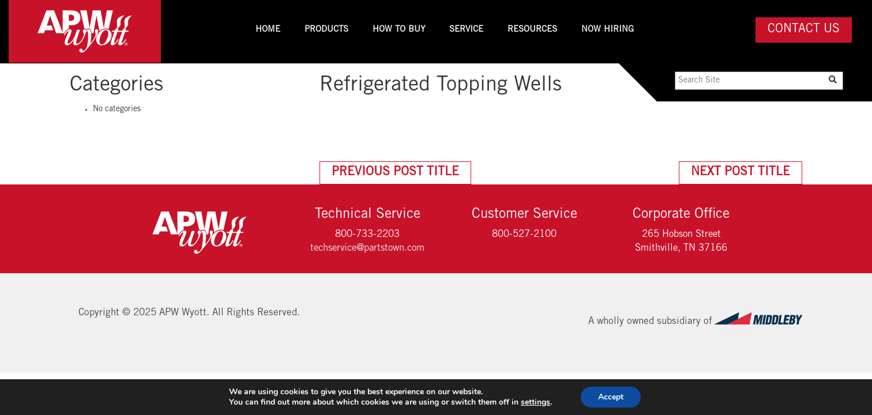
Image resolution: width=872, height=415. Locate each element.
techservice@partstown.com (367, 249)
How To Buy (399, 29)
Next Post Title (740, 173)
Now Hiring (607, 29)
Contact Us (804, 30)
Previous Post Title (395, 173)
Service (466, 29)
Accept (610, 396)
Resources (532, 29)
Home (267, 29)
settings (535, 402)
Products (326, 29)
